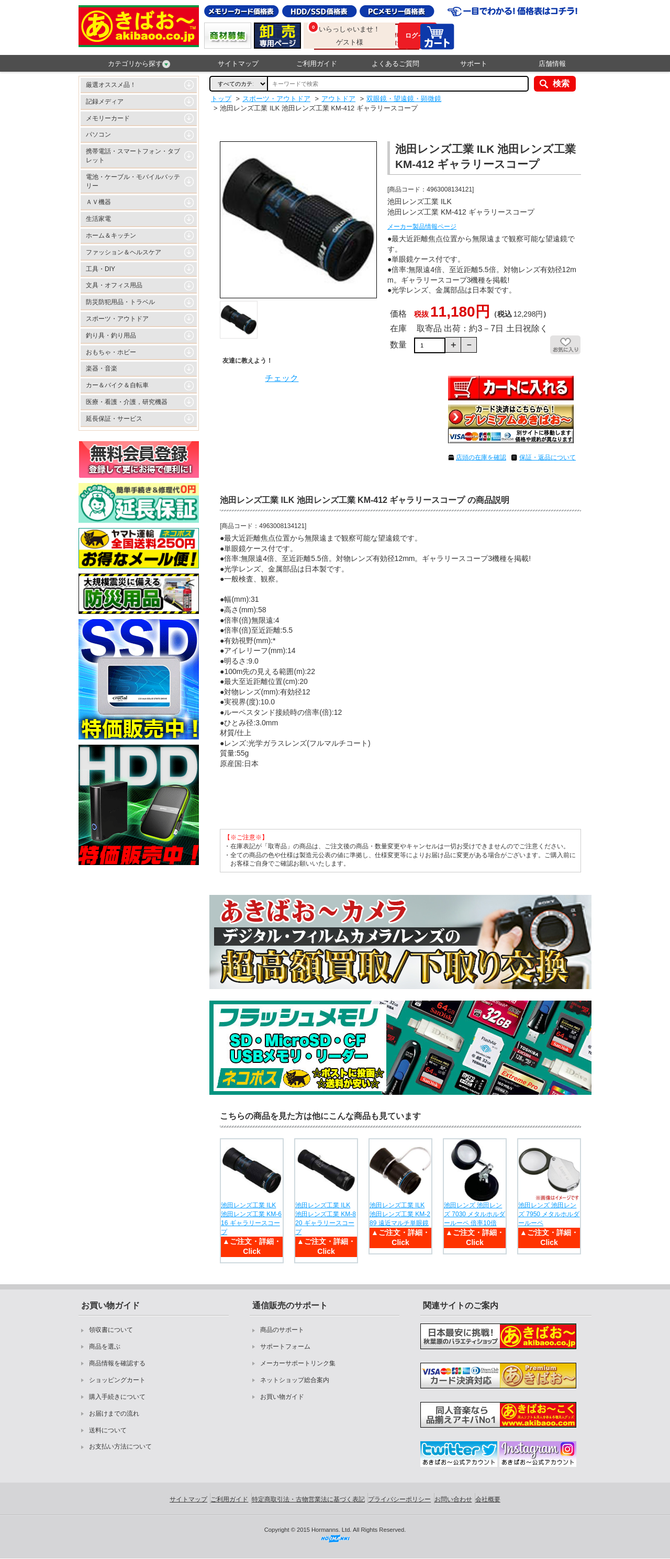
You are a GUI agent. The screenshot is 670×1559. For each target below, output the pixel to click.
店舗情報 (552, 64)
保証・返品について (547, 457)
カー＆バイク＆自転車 (117, 385)
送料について (108, 1430)
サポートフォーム (285, 1346)
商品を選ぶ (104, 1346)
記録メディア (105, 101)
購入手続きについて (117, 1396)
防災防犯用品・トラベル (120, 302)
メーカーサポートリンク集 (298, 1363)
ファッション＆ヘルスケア (123, 252)
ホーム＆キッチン (111, 235)
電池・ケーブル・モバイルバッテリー (133, 181)
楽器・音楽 (101, 368)
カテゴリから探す (139, 64)
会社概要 (487, 1499)
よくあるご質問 (395, 64)
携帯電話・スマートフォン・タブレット (133, 156)
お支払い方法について (120, 1446)
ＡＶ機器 (98, 202)
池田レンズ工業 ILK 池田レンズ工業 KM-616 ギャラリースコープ (251, 1218)
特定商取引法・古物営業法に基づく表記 (308, 1499)
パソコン (98, 134)
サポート (473, 64)
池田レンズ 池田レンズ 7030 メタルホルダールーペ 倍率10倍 (474, 1214)
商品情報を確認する (117, 1363)
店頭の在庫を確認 (481, 457)
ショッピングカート (117, 1380)
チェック (281, 378)
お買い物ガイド (282, 1396)
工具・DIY (100, 269)
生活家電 (98, 218)
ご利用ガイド (316, 64)
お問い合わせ (453, 1499)
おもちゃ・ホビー (111, 352)
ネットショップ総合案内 (294, 1380)
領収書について (111, 1329)
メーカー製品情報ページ (421, 226)
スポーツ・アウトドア (117, 318)
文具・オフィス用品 (114, 285)
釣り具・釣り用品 (111, 335)
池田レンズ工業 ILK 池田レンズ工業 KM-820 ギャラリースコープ (325, 1218)
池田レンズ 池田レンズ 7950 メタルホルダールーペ (548, 1214)
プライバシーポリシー (399, 1499)
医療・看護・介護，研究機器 (127, 402)
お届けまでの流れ (114, 1413)
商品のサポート (282, 1329)
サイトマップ (238, 64)
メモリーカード (108, 118)
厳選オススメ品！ (111, 84)
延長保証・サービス (114, 418)
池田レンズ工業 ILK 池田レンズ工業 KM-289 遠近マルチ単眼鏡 (400, 1214)
